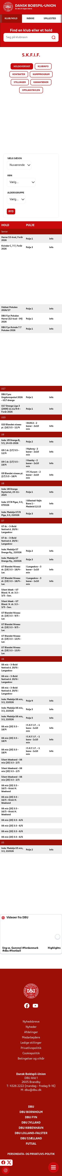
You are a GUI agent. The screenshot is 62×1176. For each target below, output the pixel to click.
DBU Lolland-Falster (31, 1133)
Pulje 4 (29, 701)
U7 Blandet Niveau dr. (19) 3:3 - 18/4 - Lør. (11, 570)
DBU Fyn (31, 1117)
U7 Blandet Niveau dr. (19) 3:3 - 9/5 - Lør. (10, 616)
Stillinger (20, 82)
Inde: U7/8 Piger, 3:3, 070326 (12, 503)
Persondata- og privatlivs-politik (31, 1154)
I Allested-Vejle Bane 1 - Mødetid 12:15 (33, 504)
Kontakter (18, 74)
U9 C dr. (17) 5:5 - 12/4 (10, 451)
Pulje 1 (29, 239)
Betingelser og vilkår (31, 1058)
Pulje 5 (29, 709)
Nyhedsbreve (31, 1021)
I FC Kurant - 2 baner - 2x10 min (33, 475)
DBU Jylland (31, 1122)
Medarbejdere (31, 1037)
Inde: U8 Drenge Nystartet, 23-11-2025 (10, 492)
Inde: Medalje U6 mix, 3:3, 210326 (12, 700)
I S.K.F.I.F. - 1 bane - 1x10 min (33, 728)
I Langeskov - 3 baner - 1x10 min (33, 570)
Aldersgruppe (15, 193)
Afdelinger (31, 1032)
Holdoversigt (22, 67)
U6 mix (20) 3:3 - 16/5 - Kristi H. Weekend (10, 788)
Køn (9, 176)
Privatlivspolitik (31, 1048)
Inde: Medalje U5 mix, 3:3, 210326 (12, 849)
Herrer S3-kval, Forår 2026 (12, 238)
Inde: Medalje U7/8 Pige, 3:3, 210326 (11, 513)
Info (51, 239)
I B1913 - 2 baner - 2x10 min (32, 426)
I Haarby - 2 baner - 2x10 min (32, 463)
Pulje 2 (29, 442)
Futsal (31, 1143)
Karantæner (40, 82)
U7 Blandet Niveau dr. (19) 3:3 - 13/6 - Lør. (11, 639)
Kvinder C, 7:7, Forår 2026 (11, 247)
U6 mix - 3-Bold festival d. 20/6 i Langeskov (9, 668)
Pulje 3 (29, 247)
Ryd (11, 211)
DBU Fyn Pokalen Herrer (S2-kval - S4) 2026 (11, 319)
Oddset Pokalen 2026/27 (9, 308)
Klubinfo (43, 67)
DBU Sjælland (31, 1138)
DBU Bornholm (31, 1112)
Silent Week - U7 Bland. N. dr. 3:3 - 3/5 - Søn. (10, 593)
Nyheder (31, 1026)
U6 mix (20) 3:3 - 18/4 (10, 728)
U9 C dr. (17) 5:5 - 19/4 (10, 463)
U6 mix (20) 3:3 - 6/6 (12, 820)
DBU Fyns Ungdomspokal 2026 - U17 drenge (12, 397)
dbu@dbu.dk (33, 1090)
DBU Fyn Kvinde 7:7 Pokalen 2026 (11, 328)
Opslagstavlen (31, 90)
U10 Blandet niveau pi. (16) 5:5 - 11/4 (11, 426)
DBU (31, 1106)
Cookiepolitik (31, 1053)
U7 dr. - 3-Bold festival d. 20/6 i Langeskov (9, 529)
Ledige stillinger (31, 1042)
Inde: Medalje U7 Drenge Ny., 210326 (11, 551)
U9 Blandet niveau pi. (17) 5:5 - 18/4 (12, 474)
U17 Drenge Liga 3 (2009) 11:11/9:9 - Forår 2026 (11, 409)
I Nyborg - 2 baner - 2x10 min (32, 452)
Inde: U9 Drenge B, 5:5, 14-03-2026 (10, 441)
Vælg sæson (14, 158)
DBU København (31, 1127)
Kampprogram (41, 74)
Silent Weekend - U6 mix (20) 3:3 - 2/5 (11, 761)
